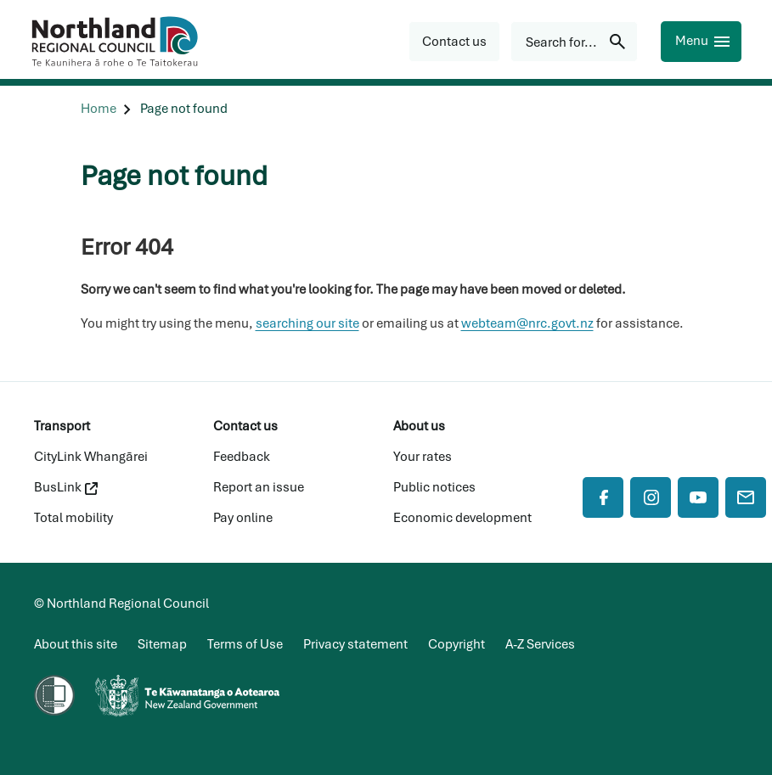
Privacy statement (355, 644)
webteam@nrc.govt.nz (527, 323)
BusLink (66, 487)
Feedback (241, 456)
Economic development (462, 517)
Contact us (245, 426)
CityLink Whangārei (91, 456)
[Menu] (701, 41)
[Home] (98, 109)
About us (419, 426)
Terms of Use (245, 644)
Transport (62, 426)
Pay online (243, 517)
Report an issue (258, 487)
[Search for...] (574, 41)
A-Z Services (540, 644)
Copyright (456, 644)
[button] (454, 41)
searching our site (307, 323)
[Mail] (745, 497)
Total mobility (73, 517)
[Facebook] (603, 497)
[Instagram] (650, 497)
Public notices (434, 487)
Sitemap (162, 644)
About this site (75, 644)
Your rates (422, 456)
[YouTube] (698, 497)
